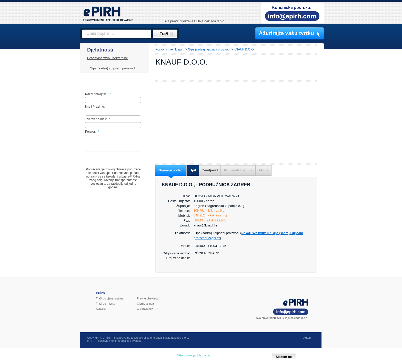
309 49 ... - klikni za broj (210, 220)
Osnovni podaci (171, 170)
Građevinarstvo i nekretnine (107, 58)
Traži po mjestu (105, 306)
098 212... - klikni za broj (210, 215)
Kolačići (101, 311)
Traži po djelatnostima (109, 301)
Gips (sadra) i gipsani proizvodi (112, 68)
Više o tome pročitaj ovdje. (193, 355)
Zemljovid (210, 170)
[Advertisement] (346, 132)
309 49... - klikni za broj (209, 210)
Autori (307, 340)
